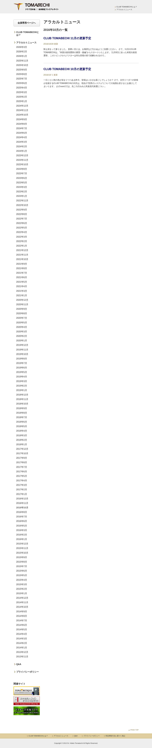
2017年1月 (21, 494)
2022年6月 (21, 223)
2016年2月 (21, 534)
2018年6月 (21, 422)
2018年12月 (22, 394)
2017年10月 (22, 453)
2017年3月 (21, 485)
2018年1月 (21, 444)
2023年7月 (21, 173)
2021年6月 (21, 277)
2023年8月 (21, 169)
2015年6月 (21, 571)
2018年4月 (21, 431)
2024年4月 (21, 137)
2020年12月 (22, 300)
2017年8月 (21, 462)
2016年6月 (21, 521)
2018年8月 (21, 413)
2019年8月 (21, 358)
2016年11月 (22, 503)
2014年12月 (22, 598)
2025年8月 (21, 74)
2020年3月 (21, 331)
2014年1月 (21, 647)
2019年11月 (22, 349)
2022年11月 (22, 200)
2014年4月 (21, 634)
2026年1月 (21, 56)
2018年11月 (22, 399)
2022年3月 (21, 237)
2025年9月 (21, 69)
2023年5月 (21, 182)
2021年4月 (21, 286)
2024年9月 (21, 119)
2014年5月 (21, 629)
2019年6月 (21, 367)
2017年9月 (21, 458)
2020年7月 (21, 318)
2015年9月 (21, 557)
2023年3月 (21, 187)
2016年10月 (22, 507)
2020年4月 (21, 327)
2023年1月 (21, 196)
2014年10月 (22, 607)
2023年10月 (22, 164)
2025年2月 (21, 97)
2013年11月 (22, 656)
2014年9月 (21, 611)
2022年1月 (21, 246)
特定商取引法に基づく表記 (115, 736)
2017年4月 (21, 480)
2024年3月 (21, 142)
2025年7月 (21, 78)
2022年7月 (21, 218)
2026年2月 (21, 51)
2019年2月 (21, 385)
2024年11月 (22, 110)
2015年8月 (21, 562)
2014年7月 (21, 620)
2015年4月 (21, 580)
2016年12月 (22, 498)
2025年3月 (21, 92)
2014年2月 (21, 643)
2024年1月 (21, 151)
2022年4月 (21, 232)
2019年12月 (22, 345)
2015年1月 (21, 593)
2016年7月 (21, 516)
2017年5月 (21, 476)
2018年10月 (22, 403)
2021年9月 (21, 264)
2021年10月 (22, 259)
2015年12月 (22, 543)
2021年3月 (21, 291)
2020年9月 (21, 309)
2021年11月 (22, 254)
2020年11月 (22, 304)
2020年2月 (21, 336)
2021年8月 (21, 268)
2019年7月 (21, 363)
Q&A (18, 664)
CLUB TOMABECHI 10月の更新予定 (67, 69)
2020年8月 (21, 313)
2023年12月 (22, 155)
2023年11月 (22, 160)
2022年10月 (22, 205)
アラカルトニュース (124, 9)
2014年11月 (22, 602)
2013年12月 (22, 652)
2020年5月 (21, 322)
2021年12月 (22, 250)
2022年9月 (21, 209)
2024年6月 (21, 133)
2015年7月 (21, 566)
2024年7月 (21, 128)
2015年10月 (22, 553)
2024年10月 (22, 115)
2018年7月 (21, 417)
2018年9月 (21, 408)
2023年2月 (21, 191)
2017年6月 (21, 471)
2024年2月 (21, 146)
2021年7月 (21, 273)
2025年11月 (22, 60)
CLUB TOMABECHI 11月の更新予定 (67, 38)
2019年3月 (21, 381)
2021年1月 (21, 295)
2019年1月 (21, 390)
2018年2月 (21, 440)
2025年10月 (22, 65)
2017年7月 (21, 467)
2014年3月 (21, 638)
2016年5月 (21, 525)
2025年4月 (21, 87)
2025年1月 (21, 101)
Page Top (134, 730)
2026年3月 (21, 47)
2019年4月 (21, 376)
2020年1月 (21, 340)
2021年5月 (21, 282)
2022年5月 (21, 227)
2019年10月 (22, 354)
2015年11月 (22, 548)
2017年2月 (21, 489)
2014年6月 (21, 625)
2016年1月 (21, 539)
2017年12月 (22, 449)
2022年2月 (21, 241)
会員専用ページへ (27, 23)
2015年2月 (21, 589)
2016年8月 (21, 512)
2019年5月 (21, 372)
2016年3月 (21, 530)
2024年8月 (21, 124)
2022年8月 (21, 214)
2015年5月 (21, 575)
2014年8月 (21, 616)
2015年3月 (21, 584)
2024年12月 (22, 106)
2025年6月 (21, 83)
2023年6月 (21, 178)
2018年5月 (21, 426)
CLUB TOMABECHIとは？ (126, 7)
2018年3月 (21, 435)
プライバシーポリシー (27, 672)
